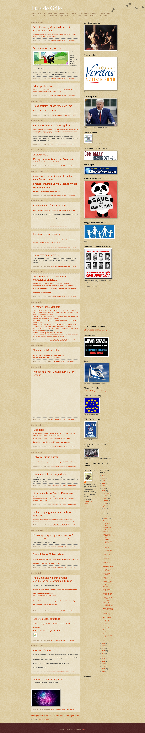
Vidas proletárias (42, 86)
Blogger (83, 729)
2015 (103, 653)
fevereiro (105, 518)
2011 (103, 663)
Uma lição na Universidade (48, 554)
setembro (106, 500)
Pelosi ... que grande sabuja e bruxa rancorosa (108, 604)
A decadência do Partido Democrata (53, 493)
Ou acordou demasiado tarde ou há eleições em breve (52, 177)
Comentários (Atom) (43, 719)
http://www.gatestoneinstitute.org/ (93, 329)
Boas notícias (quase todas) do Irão (52, 105)
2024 (103, 480)
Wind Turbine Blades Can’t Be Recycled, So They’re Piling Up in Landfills (54, 210)
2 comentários (72, 446)
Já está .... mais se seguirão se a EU (52, 678)
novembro (106, 495)
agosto (105, 503)
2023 (103, 483)
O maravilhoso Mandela (46, 306)
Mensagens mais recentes (41, 716)
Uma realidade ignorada (46, 618)
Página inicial (58, 716)
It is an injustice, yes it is (47, 48)
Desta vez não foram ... (46, 254)
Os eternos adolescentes (46, 233)
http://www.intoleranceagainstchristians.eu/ (95, 330)
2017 (103, 648)
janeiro (105, 640)
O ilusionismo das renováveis (49, 205)
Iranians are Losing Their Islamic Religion (45, 111)
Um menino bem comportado (49, 474)
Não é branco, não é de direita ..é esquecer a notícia (51, 29)
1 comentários (71, 144)
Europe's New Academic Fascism (53, 159)
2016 (103, 651)
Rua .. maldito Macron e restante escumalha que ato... (108, 620)
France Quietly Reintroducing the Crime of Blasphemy (48, 355)
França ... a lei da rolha (46, 350)
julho (104, 506)
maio (104, 511)
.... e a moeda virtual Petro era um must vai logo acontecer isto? (51, 539)
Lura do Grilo (46, 8)
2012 (103, 661)
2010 (103, 666)
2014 (103, 656)
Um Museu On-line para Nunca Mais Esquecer (96, 391)
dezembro (106, 493)
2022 (103, 485)
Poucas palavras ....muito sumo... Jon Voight (108, 583)
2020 (103, 491)
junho (105, 508)
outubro (105, 498)
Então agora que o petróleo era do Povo (55, 535)
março (105, 516)
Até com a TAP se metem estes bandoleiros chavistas (50, 278)
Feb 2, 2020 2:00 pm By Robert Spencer (44, 595)
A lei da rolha (40, 154)
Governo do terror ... (44, 650)
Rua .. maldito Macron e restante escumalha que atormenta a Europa (52, 579)
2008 (103, 671)
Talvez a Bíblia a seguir (46, 456)
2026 (103, 475)
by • (47, 162)
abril (104, 513)
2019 (103, 643)
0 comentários (71, 40)
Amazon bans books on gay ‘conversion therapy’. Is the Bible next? (52, 462)
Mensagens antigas (73, 716)
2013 (103, 658)
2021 (103, 488)
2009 (103, 669)
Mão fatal (38, 429)
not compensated (40, 330)
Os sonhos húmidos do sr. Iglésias (52, 125)
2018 (103, 645)
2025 (103, 478)
